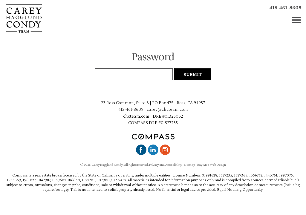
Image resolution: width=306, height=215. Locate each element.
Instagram (165, 150)
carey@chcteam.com (167, 109)
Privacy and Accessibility (165, 164)
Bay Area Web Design (211, 164)
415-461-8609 (285, 7)
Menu (296, 20)
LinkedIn (153, 150)
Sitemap (189, 164)
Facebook (141, 150)
